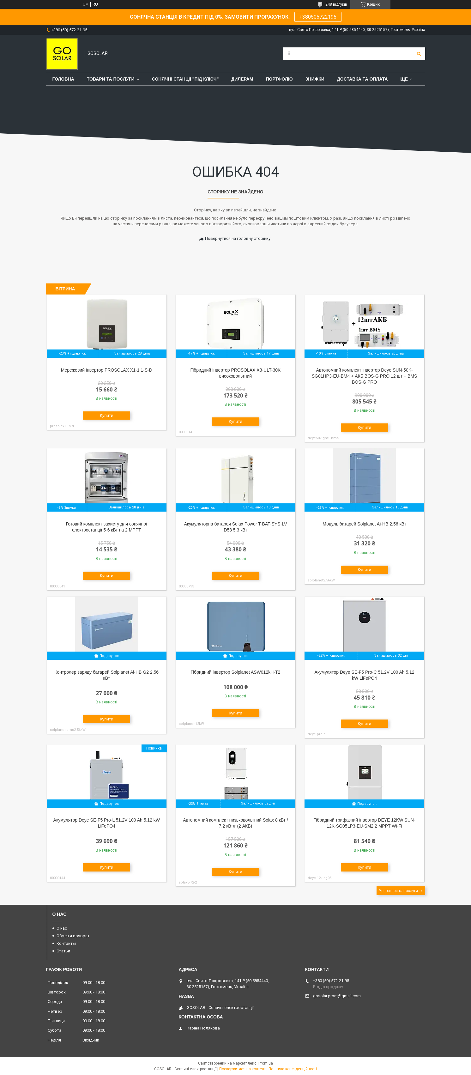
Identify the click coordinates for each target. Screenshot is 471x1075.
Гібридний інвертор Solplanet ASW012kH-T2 (236, 672)
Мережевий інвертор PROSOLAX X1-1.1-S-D (106, 370)
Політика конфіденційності (293, 1069)
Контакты (66, 943)
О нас (62, 928)
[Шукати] (419, 53)
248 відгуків (336, 4)
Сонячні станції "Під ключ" (185, 79)
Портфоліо (279, 79)
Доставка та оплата (362, 79)
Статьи (63, 951)
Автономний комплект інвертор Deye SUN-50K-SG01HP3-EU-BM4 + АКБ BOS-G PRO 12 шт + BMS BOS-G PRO (364, 376)
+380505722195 (317, 17)
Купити (106, 415)
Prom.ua (265, 1063)
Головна (63, 79)
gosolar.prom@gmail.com (337, 995)
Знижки (314, 79)
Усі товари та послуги (398, 891)
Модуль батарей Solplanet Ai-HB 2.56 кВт (364, 523)
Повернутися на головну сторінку (237, 238)
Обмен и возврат (73, 935)
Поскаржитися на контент (242, 1069)
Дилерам (242, 79)
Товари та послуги (111, 79)
